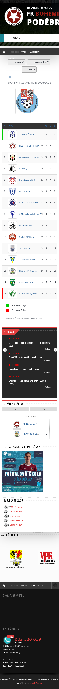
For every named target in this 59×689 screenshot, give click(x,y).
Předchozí (5, 350)
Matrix (29, 69)
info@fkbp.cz (21, 642)
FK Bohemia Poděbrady (29, 146)
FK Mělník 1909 (25, 225)
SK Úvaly (23, 168)
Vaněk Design (36, 683)
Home (24, 585)
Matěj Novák (17, 507)
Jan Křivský (15, 516)
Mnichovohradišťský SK (29, 157)
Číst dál (47, 349)
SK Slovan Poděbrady (28, 203)
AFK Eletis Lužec (26, 282)
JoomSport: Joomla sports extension (29, 318)
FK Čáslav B (24, 191)
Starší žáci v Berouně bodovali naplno (25, 357)
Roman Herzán (17, 520)
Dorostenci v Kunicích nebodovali (24, 369)
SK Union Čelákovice (28, 134)
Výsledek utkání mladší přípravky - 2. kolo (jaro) (27, 382)
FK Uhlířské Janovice (28, 271)
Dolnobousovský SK (27, 180)
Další (55, 350)
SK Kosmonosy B (26, 237)
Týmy (10, 126)
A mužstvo (35, 52)
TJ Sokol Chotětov (27, 259)
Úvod (23, 52)
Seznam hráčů (38, 62)
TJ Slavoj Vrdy (25, 248)
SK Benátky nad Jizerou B (30, 214)
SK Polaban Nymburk (28, 294)
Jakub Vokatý (16, 525)
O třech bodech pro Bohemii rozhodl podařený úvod (29, 344)
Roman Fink (16, 511)
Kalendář (16, 62)
